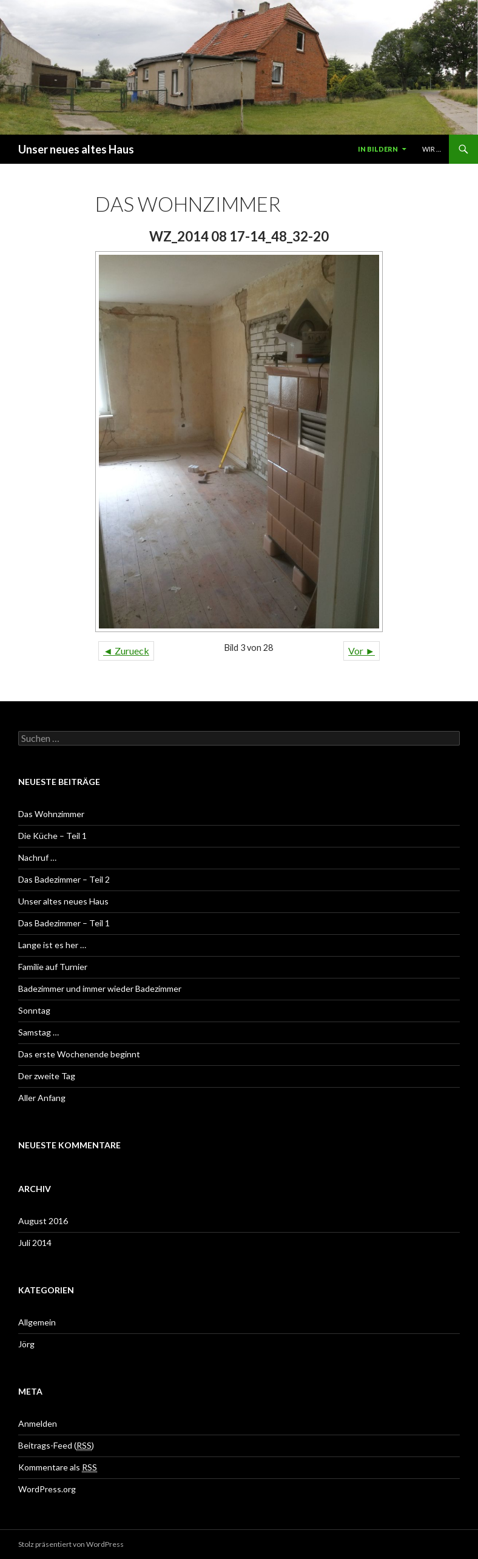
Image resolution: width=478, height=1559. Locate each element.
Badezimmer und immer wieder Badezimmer (99, 988)
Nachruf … (37, 857)
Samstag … (38, 1032)
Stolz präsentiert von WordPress (71, 1544)
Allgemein (37, 1322)
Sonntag (34, 1010)
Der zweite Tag (46, 1076)
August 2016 (43, 1221)
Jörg (26, 1344)
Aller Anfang (42, 1098)
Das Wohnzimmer (51, 814)
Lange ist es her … (52, 945)
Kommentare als (57, 1467)
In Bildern (378, 149)
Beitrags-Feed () (56, 1445)
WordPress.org (47, 1489)
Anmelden (37, 1423)
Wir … (431, 149)
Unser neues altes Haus (76, 149)
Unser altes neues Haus (63, 901)
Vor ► (361, 650)
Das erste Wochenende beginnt (79, 1054)
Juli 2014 (35, 1242)
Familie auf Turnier (52, 966)
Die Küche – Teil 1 (52, 835)
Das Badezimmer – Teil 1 (64, 923)
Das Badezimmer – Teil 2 (64, 879)
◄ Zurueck (126, 650)
